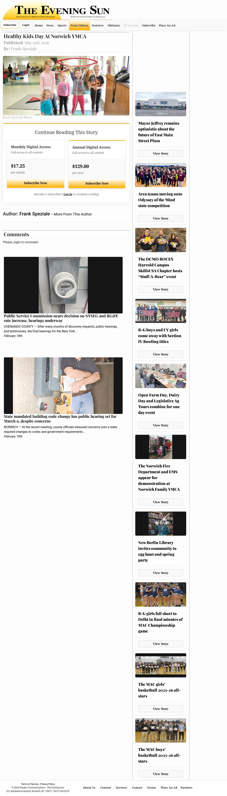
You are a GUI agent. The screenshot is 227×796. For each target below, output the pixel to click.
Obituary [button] (114, 25)
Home (39, 25)
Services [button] (122, 787)
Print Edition (79, 25)
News (50, 25)
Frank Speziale (35, 214)
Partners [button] (187, 787)
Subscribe (9, 25)
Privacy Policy (47, 784)
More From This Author (73, 214)
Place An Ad (167, 25)
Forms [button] (152, 787)
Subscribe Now (35, 183)
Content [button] (106, 787)
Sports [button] (62, 25)
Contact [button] (137, 787)
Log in (68, 194)
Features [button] (98, 25)
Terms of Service (29, 784)
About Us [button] (89, 787)
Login (26, 25)
